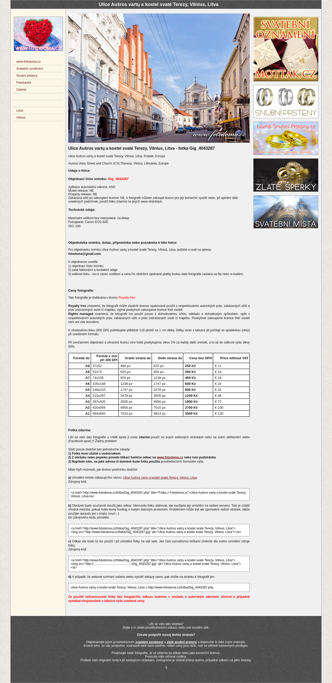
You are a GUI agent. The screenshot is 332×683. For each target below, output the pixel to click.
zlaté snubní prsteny (182, 642)
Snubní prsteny (26, 75)
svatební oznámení (149, 642)
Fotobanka (23, 82)
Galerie (21, 89)
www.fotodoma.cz (170, 457)
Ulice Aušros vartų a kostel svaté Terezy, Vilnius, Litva (160, 477)
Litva (19, 110)
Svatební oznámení (29, 68)
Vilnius (20, 117)
